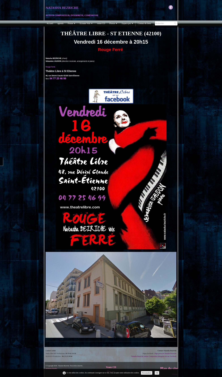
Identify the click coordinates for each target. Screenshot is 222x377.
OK (157, 373)
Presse (71, 23)
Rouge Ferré (51, 67)
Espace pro (127, 23)
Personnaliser (146, 373)
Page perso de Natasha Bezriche (165, 353)
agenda (60, 23)
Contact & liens (144, 23)
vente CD (101, 23)
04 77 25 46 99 (58, 78)
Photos (113, 23)
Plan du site (169, 368)
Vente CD (111, 367)
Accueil (50, 23)
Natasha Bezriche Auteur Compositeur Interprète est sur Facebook (153, 356)
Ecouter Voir (86, 23)
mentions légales (51, 368)
